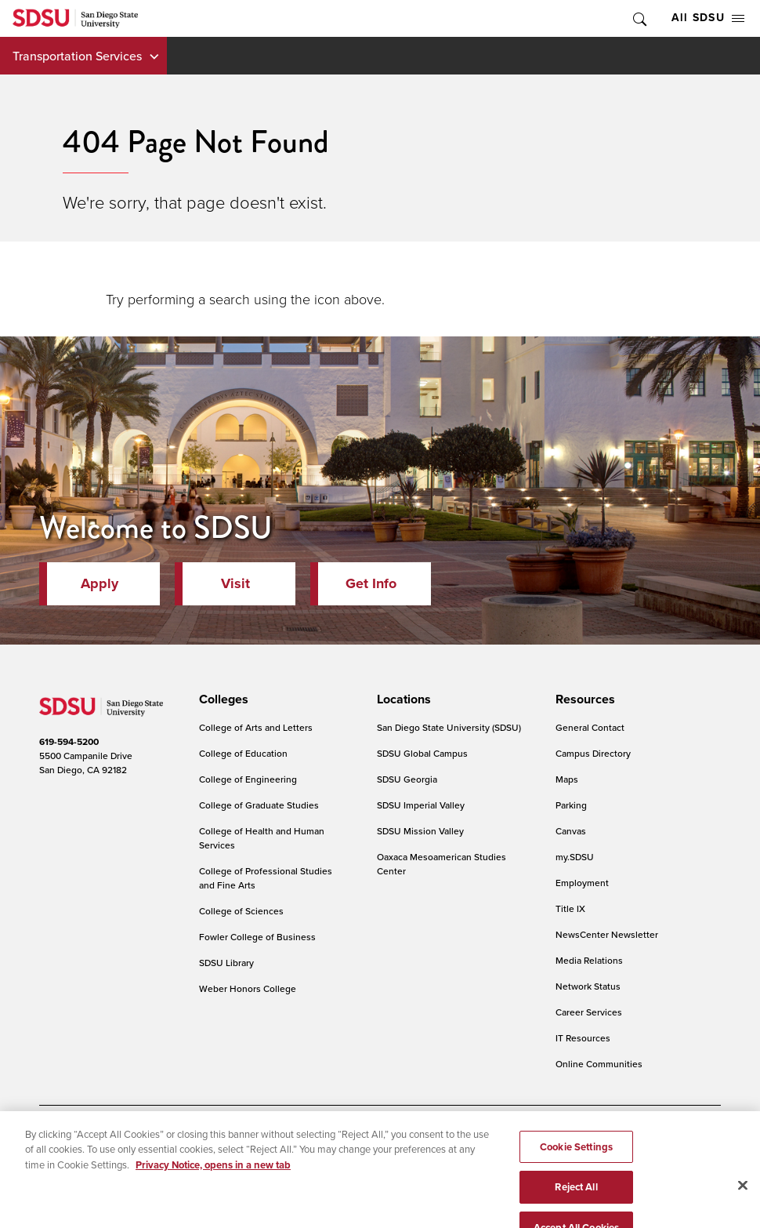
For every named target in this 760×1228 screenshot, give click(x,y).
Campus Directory (593, 753)
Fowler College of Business (257, 936)
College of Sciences (241, 910)
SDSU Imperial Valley (421, 805)
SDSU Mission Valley (420, 830)
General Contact (590, 727)
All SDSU (707, 17)
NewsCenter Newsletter (607, 934)
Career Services (589, 1012)
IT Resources (583, 1038)
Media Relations (589, 960)
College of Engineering (248, 779)
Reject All (576, 1203)
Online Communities (599, 1063)
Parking (571, 805)
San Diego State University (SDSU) (449, 727)
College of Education (243, 753)
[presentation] (221, 699)
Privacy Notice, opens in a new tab (213, 1181)
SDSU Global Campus (422, 753)
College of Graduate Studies (259, 805)
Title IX (570, 908)
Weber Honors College (247, 988)
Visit (235, 583)
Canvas (571, 830)
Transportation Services (77, 55)
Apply (99, 583)
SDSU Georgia (407, 779)
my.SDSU (575, 856)
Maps (567, 779)
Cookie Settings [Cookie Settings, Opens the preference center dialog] (576, 1163)
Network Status (588, 986)
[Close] (743, 1201)
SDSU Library (226, 962)
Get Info (371, 583)
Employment (582, 882)
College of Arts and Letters (256, 727)
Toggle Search (639, 18)
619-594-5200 (69, 742)
